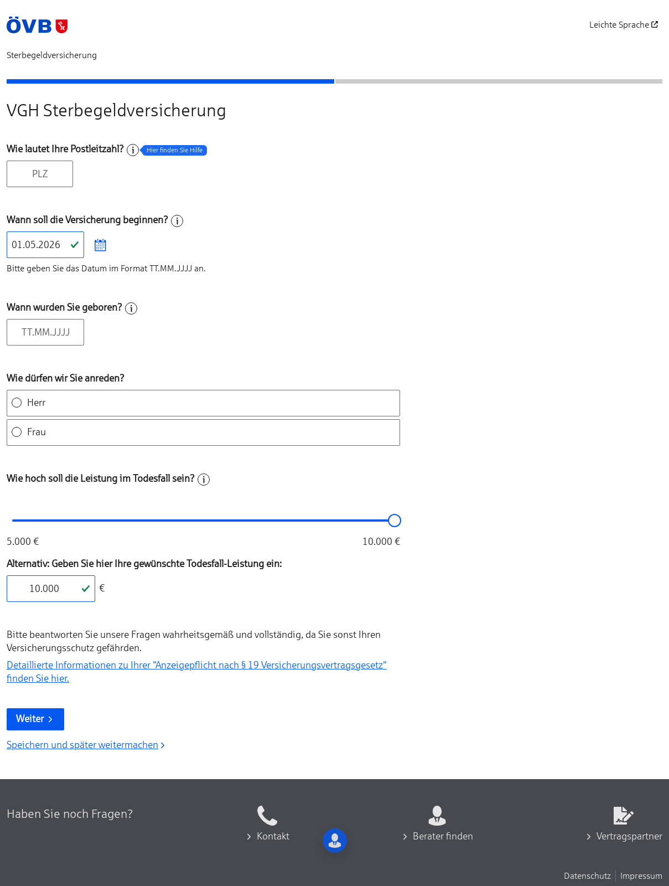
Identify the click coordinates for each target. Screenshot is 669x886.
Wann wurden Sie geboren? (64, 307)
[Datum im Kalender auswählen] (100, 244)
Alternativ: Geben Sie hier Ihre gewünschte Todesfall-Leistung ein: (144, 563)
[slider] (394, 520)
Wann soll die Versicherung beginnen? (87, 219)
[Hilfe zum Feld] (133, 150)
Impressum (641, 875)
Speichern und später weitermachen (87, 744)
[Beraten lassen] (596, 164)
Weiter (35, 718)
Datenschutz (587, 875)
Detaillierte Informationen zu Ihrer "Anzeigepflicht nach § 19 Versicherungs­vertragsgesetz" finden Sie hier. (197, 672)
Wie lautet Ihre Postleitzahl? (65, 148)
